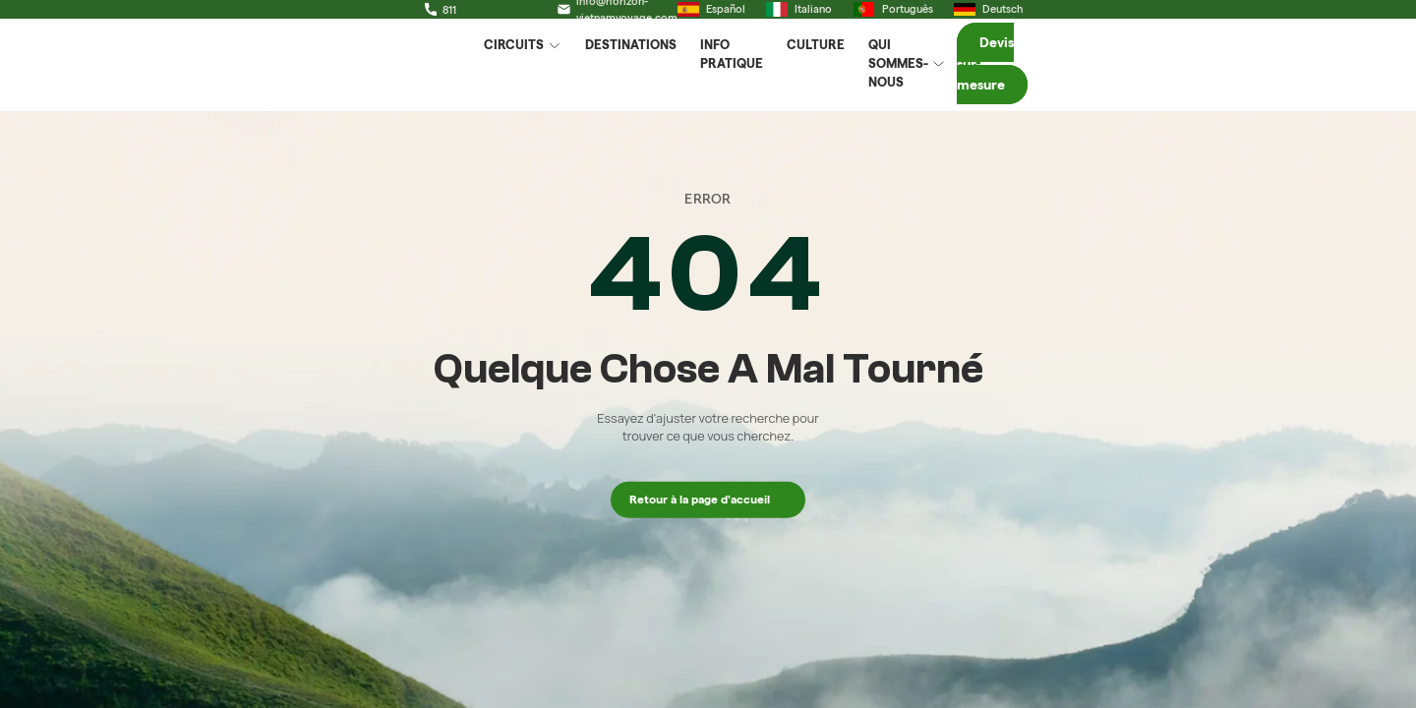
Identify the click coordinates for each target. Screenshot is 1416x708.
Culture (853, 73)
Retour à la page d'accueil (708, 498)
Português (1131, 18)
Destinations (635, 73)
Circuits (527, 74)
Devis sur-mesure (1206, 74)
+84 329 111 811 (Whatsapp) (231, 18)
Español (950, 18)
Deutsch (1228, 18)
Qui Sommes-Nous (975, 74)
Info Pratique (752, 73)
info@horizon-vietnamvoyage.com (460, 18)
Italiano (1038, 18)
